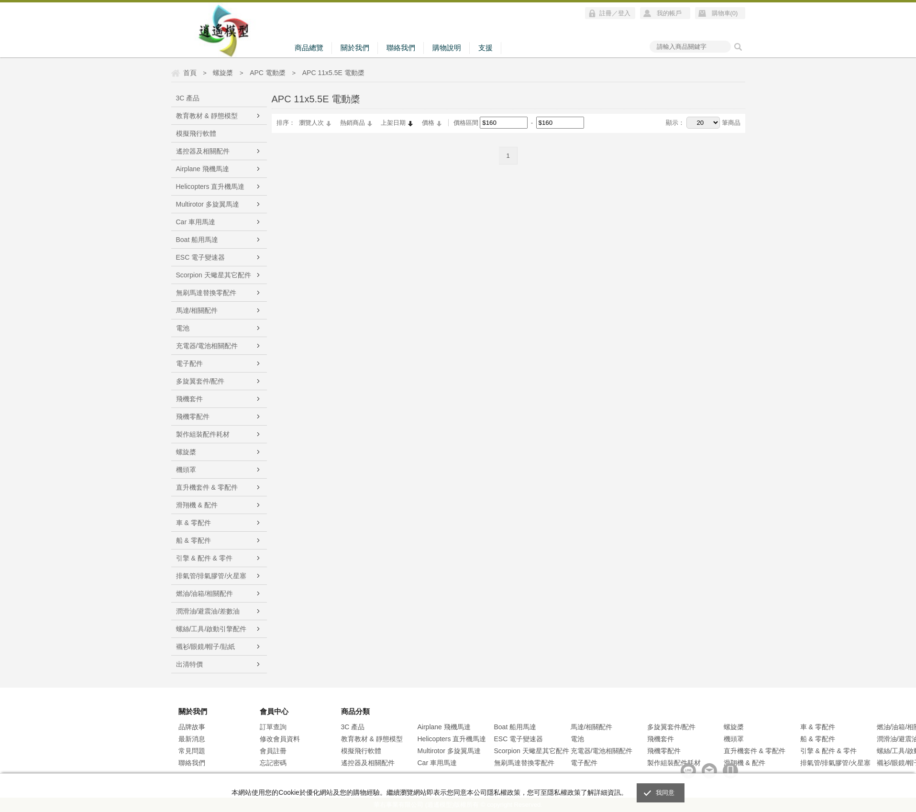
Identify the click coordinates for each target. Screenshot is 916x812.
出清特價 (189, 664)
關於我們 (355, 48)
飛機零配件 (193, 416)
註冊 (605, 13)
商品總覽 (309, 48)
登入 (624, 13)
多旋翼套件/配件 (200, 381)
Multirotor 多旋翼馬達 (207, 204)
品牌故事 (191, 727)
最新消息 (191, 739)
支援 (485, 48)
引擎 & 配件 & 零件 (204, 558)
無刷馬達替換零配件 (206, 292)
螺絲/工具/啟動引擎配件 (211, 629)
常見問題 (191, 751)
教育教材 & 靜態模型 (207, 116)
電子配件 (189, 363)
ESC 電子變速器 (200, 257)
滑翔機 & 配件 (197, 505)
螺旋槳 (186, 452)
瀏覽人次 (311, 122)
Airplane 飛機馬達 (202, 169)
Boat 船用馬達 (197, 239)
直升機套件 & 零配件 (207, 487)
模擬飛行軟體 (196, 133)
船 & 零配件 (193, 540)
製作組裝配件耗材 (203, 434)
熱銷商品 (352, 122)
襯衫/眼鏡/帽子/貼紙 (205, 646)
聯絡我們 (400, 48)
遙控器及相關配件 (203, 151)
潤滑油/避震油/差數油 (208, 611)
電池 (182, 328)
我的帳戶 (669, 13)
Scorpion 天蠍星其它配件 (213, 275)
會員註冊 (273, 751)
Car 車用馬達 (195, 222)
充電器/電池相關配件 (207, 346)
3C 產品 (188, 98)
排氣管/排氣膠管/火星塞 (211, 576)
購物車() (725, 13)
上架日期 (393, 122)
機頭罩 (186, 469)
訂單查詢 (273, 727)
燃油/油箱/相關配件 (204, 593)
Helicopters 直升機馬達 (210, 186)
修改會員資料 (280, 739)
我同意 (665, 792)
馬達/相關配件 (197, 310)
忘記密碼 (273, 763)
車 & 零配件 (193, 523)
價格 (428, 122)
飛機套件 (189, 399)
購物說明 (446, 48)
